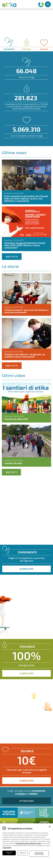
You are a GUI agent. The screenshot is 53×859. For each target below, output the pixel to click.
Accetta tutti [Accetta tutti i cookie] (9, 853)
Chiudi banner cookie (49, 826)
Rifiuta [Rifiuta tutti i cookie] (22, 853)
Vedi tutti (11, 472)
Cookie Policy (6, 848)
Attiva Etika (26, 801)
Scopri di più (26, 569)
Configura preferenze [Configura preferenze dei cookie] (39, 853)
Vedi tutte (12, 256)
